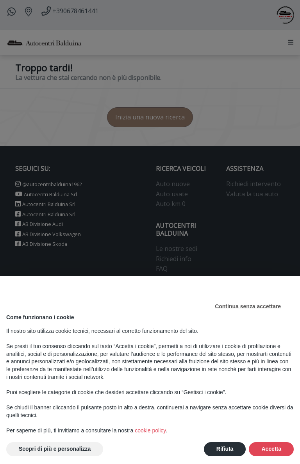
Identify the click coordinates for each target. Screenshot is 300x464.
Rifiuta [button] (225, 449)
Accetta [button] (271, 449)
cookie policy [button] (150, 430)
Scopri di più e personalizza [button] (55, 449)
